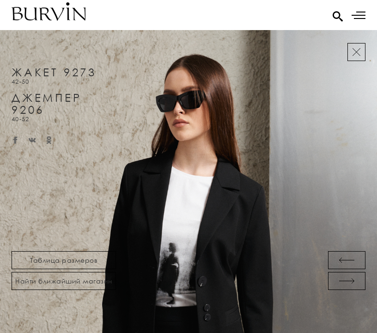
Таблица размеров (63, 260)
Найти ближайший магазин (63, 281)
